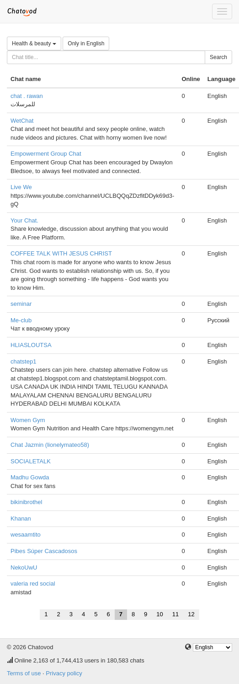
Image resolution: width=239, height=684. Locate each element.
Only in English (86, 43)
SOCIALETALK (31, 461)
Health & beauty (34, 43)
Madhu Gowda (30, 477)
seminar (21, 303)
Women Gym (28, 420)
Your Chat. (24, 220)
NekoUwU (24, 567)
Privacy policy (64, 673)
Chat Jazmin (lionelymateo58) (50, 444)
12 (191, 614)
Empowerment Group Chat (46, 153)
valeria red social (33, 583)
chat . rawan (27, 95)
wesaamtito (26, 534)
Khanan (21, 518)
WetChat (22, 120)
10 (159, 614)
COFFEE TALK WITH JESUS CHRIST (61, 253)
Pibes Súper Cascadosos (44, 551)
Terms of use (24, 673)
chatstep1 (23, 361)
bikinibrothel (26, 502)
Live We (21, 187)
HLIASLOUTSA (31, 345)
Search (218, 57)
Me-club (21, 320)
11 (175, 614)
